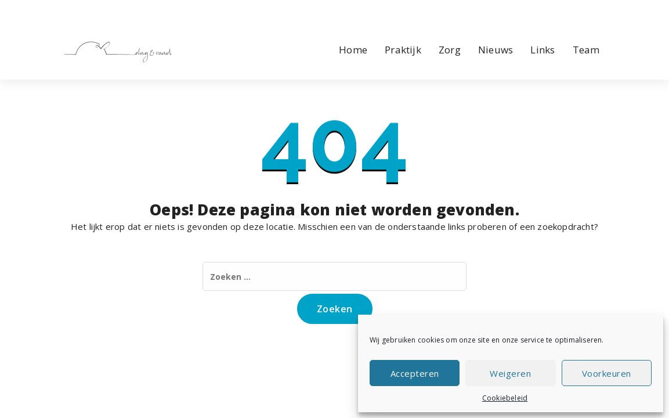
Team (586, 49)
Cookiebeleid (504, 398)
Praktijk (403, 49)
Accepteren (414, 373)
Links (542, 49)
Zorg (450, 49)
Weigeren (510, 373)
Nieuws (495, 49)
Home (353, 49)
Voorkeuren (606, 373)
